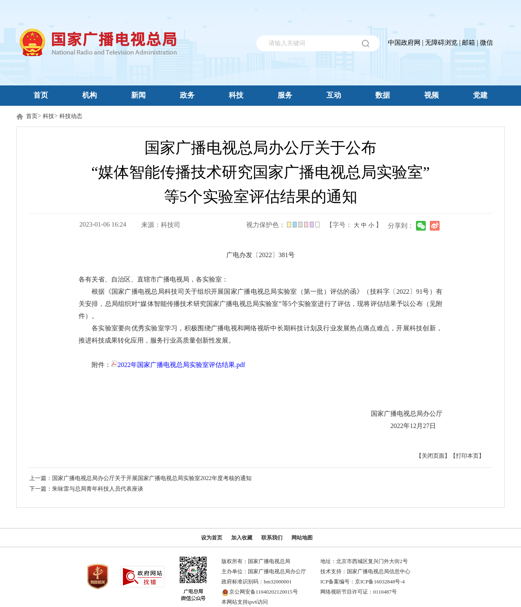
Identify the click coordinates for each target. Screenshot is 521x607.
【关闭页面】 (433, 456)
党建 (480, 95)
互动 (333, 95)
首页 (40, 95)
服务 (285, 95)
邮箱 (468, 42)
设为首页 (211, 538)
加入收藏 (241, 538)
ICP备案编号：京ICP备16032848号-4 (362, 582)
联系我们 (271, 538)
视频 (431, 95)
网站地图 (302, 538)
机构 (89, 95)
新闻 (138, 95)
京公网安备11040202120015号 (263, 592)
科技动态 (70, 116)
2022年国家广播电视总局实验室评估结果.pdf (178, 364)
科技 (236, 95)
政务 (187, 95)
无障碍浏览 (441, 42)
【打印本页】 (467, 456)
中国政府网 (404, 42)
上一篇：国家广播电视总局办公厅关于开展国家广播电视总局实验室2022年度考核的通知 (140, 478)
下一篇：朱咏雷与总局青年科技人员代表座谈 (86, 489)
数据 (382, 95)
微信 (486, 42)
